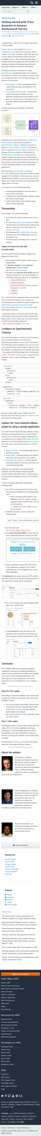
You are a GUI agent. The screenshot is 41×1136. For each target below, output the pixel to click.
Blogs (3, 1006)
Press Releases (6, 1009)
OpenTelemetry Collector (14, 460)
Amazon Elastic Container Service (26, 150)
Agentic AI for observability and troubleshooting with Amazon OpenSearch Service (20, 958)
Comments (13, 36)
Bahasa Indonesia (20, 1113)
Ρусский (19, 1119)
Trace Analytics (7, 49)
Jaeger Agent (10, 455)
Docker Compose (33, 441)
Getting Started (33, 345)
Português (32, 1116)
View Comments (20, 845)
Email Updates (11, 904)
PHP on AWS (5, 1061)
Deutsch (30, 1113)
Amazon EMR (9, 862)
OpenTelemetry (7, 73)
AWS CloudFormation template (26, 232)
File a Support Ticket (8, 1080)
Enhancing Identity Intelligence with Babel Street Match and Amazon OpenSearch (18, 929)
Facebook (9, 897)
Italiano (24, 1116)
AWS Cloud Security (8, 1000)
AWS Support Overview (9, 1086)
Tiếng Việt (4, 1119)
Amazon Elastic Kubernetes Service (13, 155)
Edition (25, 7)
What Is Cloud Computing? (10, 986)
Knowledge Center (7, 1083)
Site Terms (11, 1128)
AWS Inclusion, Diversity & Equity (12, 989)
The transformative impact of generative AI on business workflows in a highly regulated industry (19, 917)
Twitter (8, 895)
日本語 (30, 1119)
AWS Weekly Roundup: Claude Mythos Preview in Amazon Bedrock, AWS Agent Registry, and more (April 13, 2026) (19, 941)
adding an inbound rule (29, 415)
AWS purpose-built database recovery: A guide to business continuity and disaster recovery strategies (19, 923)
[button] (20, 974)
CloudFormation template (17, 270)
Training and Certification (9, 1022)
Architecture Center (7, 1028)
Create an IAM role (12, 230)
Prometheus (24, 714)
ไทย (24, 1119)
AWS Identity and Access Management (21, 222)
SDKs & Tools (5, 1049)
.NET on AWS (5, 1052)
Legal (3, 1089)
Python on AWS (6, 1055)
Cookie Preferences (23, 1128)
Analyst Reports (6, 1034)
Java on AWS (5, 1058)
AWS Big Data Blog (8, 18)
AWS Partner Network (8, 1037)
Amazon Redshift (11, 871)
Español (10, 1116)
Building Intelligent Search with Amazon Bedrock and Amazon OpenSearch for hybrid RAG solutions (20, 952)
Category (15, 7)
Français (17, 1116)
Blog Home (6, 7)
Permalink (5, 36)
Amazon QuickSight (12, 869)
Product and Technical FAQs (10, 1031)
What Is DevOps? (7, 991)
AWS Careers (5, 1077)
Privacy (3, 1128)
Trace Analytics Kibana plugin (16, 92)
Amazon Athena (10, 859)
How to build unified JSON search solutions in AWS (19, 947)
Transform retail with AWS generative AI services (18, 935)
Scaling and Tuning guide (23, 307)
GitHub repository (16, 709)
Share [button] (21, 36)
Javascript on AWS (7, 1064)
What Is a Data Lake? (8, 997)
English (3, 1116)
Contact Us (5, 1074)
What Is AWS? (5, 983)
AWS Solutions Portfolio (9, 1025)
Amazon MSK (9, 866)
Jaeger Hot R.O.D (12, 450)
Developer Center (7, 1047)
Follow (34, 7)
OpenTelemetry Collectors (10, 145)
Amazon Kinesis (10, 864)
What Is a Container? (8, 994)
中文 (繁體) (20, 1122)
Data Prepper (10, 84)
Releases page (18, 742)
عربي (10, 1113)
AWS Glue (8, 874)
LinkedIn (9, 899)
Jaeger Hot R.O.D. (33, 439)
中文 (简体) (11, 1122)
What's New (5, 1003)
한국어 (3, 1122)
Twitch (8, 902)
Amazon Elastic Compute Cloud (20, 147)
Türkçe (12, 1119)
